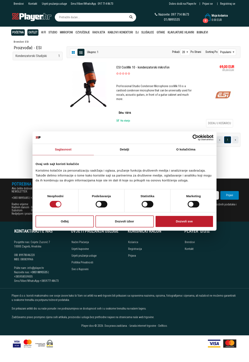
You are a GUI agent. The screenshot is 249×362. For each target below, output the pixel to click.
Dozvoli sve (184, 221)
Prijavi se (207, 3)
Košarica (133, 242)
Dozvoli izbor (124, 221)
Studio (52, 32)
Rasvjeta (98, 32)
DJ (137, 32)
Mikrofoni (66, 32)
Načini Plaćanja (80, 242)
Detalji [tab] (124, 149)
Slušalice (147, 32)
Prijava (132, 255)
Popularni (226, 52)
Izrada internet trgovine (143, 325)
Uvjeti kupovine (80, 248)
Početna (18, 32)
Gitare (161, 32)
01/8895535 (172, 20)
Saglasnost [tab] (63, 149)
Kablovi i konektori (120, 32)
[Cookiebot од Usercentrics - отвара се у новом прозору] (195, 137)
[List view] (73, 52)
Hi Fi (43, 32)
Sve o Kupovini (80, 269)
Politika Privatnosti (82, 262)
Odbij (64, 221)
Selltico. (163, 325)
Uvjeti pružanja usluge (54, 3)
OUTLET (32, 32)
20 (184, 52)
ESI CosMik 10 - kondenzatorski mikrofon (142, 67)
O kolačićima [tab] (185, 149)
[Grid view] (80, 52)
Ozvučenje (82, 32)
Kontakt (32, 3)
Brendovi (19, 3)
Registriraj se (227, 3)
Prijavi (229, 195)
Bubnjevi (202, 32)
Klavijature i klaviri (181, 32)
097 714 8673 (105, 3)
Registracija (135, 248)
